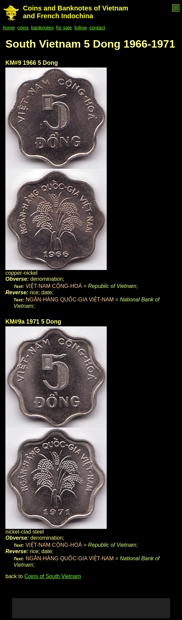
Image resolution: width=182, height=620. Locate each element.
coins (23, 27)
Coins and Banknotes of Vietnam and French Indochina (75, 12)
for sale (64, 27)
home (9, 27)
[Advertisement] (91, 608)
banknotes (42, 27)
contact (97, 27)
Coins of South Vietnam (52, 576)
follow (81, 27)
